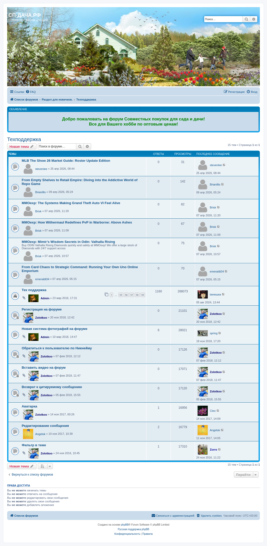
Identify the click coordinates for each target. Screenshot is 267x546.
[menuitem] (31, 92)
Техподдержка (24, 139)
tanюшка (215, 294)
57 (131, 294)
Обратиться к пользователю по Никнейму (57, 348)
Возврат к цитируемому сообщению (52, 387)
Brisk (38, 211)
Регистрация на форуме (42, 309)
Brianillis (40, 192)
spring (213, 333)
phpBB (125, 524)
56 (126, 294)
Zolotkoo (41, 317)
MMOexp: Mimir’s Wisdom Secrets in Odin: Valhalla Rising (68, 242)
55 (120, 294)
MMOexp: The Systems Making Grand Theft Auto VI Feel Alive (71, 203)
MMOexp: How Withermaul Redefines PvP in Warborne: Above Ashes (77, 222)
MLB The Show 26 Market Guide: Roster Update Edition (66, 161)
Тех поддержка (34, 290)
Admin (45, 298)
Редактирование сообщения (45, 426)
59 (142, 294)
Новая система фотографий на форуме (54, 329)
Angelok (40, 434)
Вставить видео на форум (44, 367)
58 (137, 294)
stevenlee (41, 168)
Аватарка (29, 406)
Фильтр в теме (34, 445)
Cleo (213, 410)
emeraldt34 (42, 279)
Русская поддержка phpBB (133, 529)
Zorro (213, 449)
